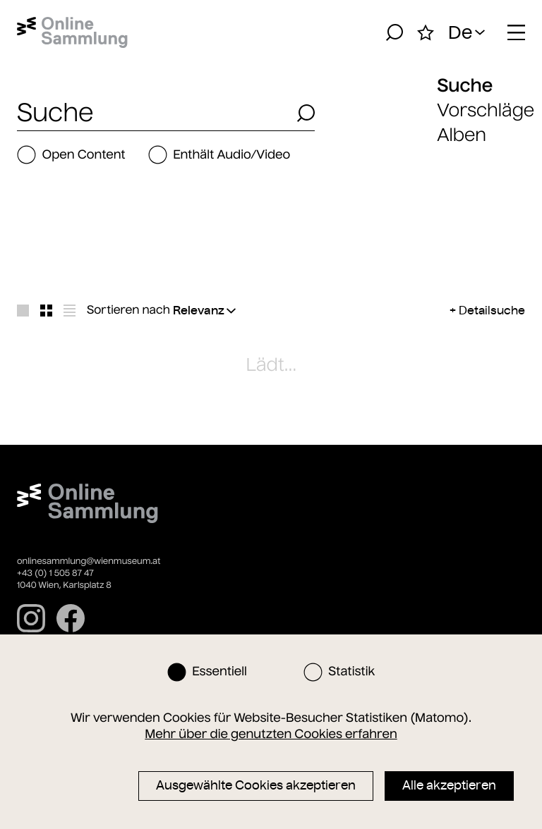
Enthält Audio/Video (219, 154)
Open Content (71, 154)
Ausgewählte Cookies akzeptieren (256, 785)
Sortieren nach (128, 310)
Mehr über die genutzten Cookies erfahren (271, 734)
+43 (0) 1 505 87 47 (55, 573)
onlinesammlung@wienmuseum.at (88, 561)
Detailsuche (492, 310)
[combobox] (153, 113)
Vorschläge (485, 110)
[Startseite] (72, 32)
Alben (461, 135)
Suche (465, 85)
